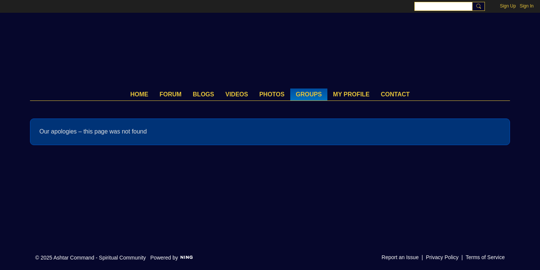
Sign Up (508, 6)
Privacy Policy (442, 257)
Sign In (527, 6)
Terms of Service (485, 257)
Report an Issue (400, 257)
